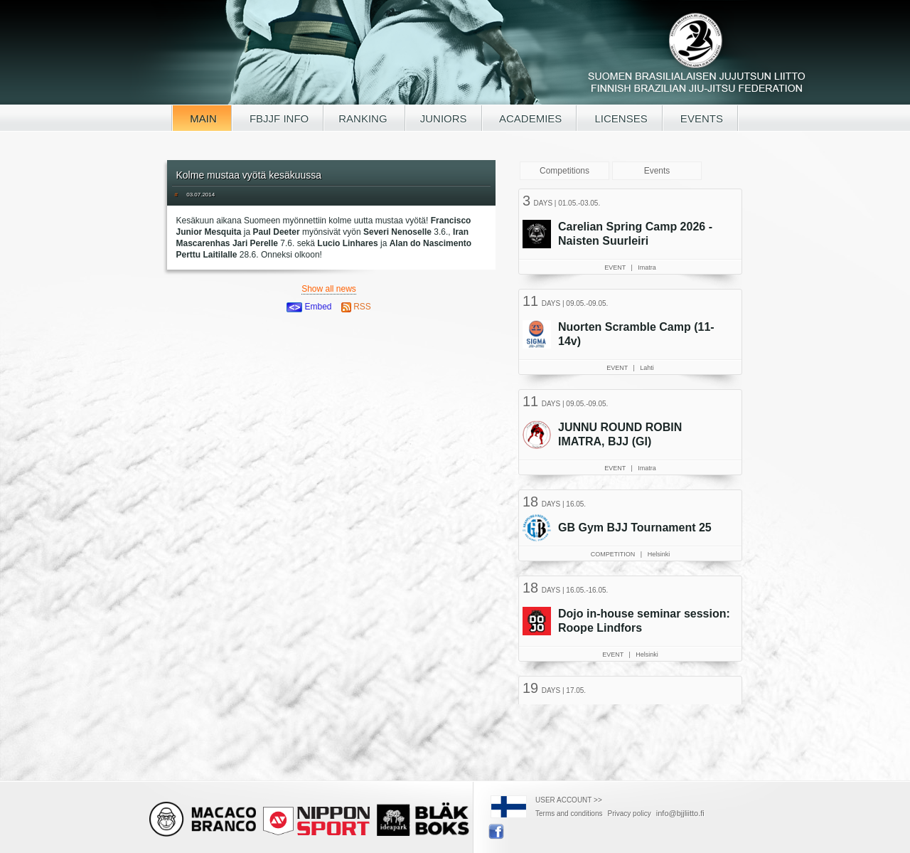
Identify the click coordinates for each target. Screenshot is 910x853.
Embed (309, 307)
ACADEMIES (529, 118)
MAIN (202, 118)
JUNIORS (443, 118)
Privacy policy (629, 813)
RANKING (364, 118)
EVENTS (700, 118)
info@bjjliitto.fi (680, 813)
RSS (356, 307)
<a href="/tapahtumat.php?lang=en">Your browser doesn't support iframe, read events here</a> (632, 444)
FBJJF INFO (278, 118)
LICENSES (619, 118)
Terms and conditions (569, 813)
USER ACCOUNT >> (568, 800)
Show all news (328, 289)
